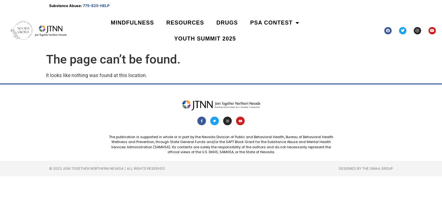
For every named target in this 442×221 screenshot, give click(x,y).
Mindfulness (132, 23)
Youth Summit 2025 (205, 39)
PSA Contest (274, 23)
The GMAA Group (377, 168)
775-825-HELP (96, 5)
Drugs (227, 23)
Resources (185, 23)
